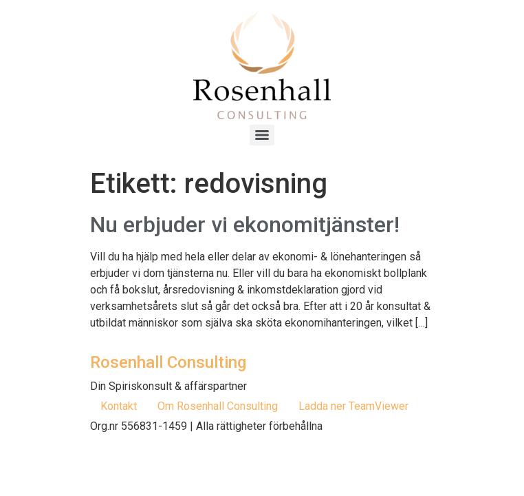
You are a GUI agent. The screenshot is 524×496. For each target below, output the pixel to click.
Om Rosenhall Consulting (217, 406)
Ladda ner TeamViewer (353, 406)
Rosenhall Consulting (168, 362)
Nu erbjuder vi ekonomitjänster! (245, 224)
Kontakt (118, 406)
